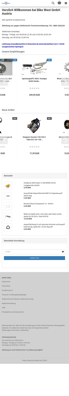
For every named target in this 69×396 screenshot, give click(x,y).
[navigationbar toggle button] (66, 3)
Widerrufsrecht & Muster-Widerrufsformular (18, 332)
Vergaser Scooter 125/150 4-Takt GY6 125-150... (34, 171)
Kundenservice (7, 323)
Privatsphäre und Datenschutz (13, 344)
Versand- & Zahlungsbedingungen (14, 327)
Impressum (6, 314)
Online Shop (26, 393)
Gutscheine (6, 318)
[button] (4, 114)
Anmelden (34, 291)
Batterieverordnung (9, 336)
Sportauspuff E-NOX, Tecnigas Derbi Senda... (34, 112)
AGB (3, 340)
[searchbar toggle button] (53, 3)
